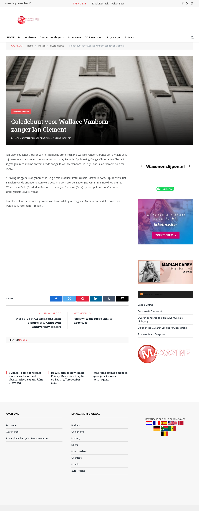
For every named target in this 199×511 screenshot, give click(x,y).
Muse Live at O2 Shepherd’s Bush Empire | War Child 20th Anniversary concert (38, 322)
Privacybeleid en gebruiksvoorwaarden (27, 438)
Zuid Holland (78, 470)
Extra (128, 37)
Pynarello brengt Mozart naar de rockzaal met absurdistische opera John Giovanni (26, 378)
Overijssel (76, 457)
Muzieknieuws (27, 37)
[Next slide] (189, 166)
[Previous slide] (141, 166)
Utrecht (75, 464)
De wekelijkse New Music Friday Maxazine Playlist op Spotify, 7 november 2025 (68, 378)
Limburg (75, 438)
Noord (74, 444)
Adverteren (12, 431)
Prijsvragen (114, 37)
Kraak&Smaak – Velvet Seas (108, 3)
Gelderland (77, 431)
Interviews (74, 37)
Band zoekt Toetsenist (150, 311)
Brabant (75, 425)
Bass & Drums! (145, 304)
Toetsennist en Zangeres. (152, 334)
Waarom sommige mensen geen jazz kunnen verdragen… (110, 376)
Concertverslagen (51, 37)
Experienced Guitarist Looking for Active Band (162, 327)
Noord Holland (79, 451)
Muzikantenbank (153, 294)
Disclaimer (11, 425)
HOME (11, 37)
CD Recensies (93, 37)
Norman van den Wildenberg (32, 138)
